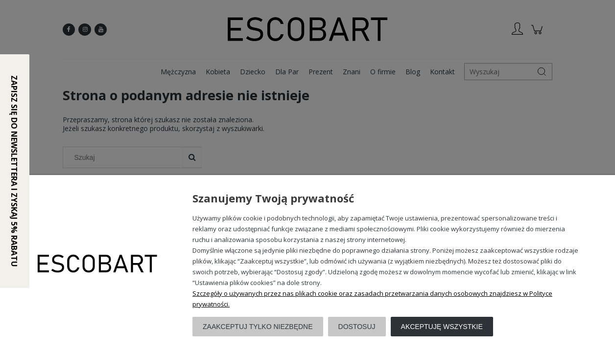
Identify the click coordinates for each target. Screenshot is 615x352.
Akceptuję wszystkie (442, 326)
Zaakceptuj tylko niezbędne (258, 326)
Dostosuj (357, 326)
